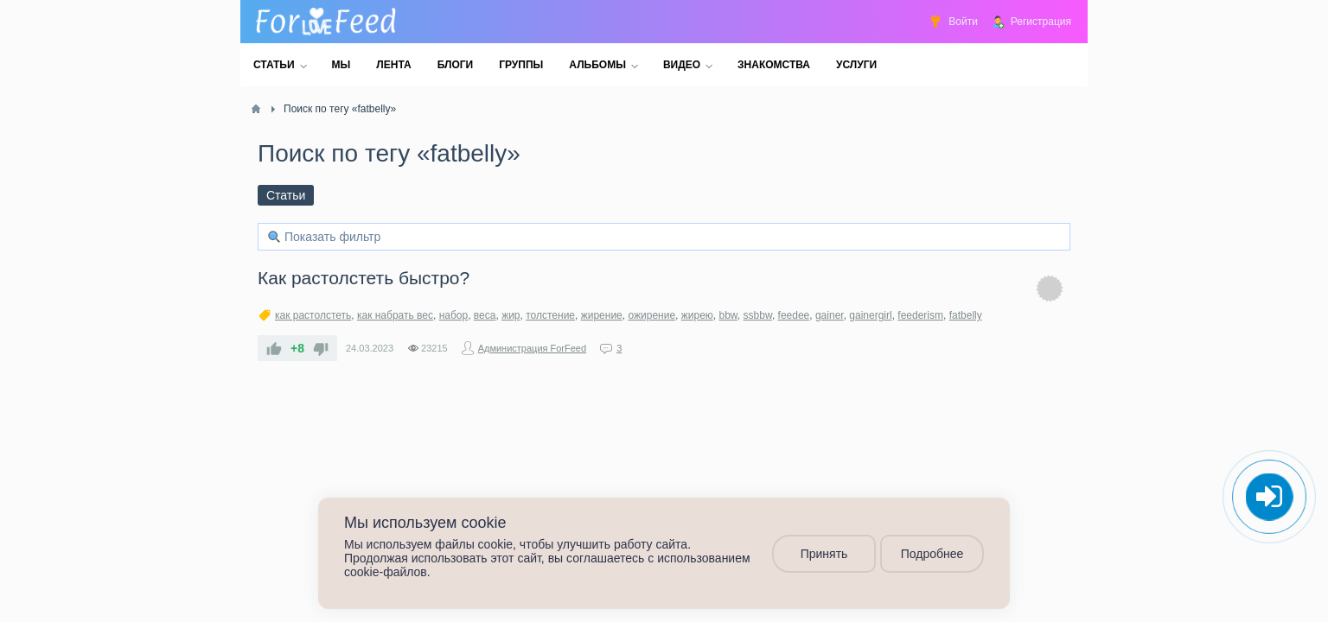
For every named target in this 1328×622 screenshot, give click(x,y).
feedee (794, 315)
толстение (550, 315)
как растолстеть (313, 315)
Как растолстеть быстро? (363, 278)
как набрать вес (395, 315)
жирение (601, 315)
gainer (829, 315)
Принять (824, 554)
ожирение (651, 315)
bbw (728, 315)
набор (454, 315)
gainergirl (870, 315)
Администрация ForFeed (532, 348)
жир (510, 315)
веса (485, 315)
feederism (920, 315)
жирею (697, 315)
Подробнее (932, 554)
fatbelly (965, 315)
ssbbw (758, 315)
